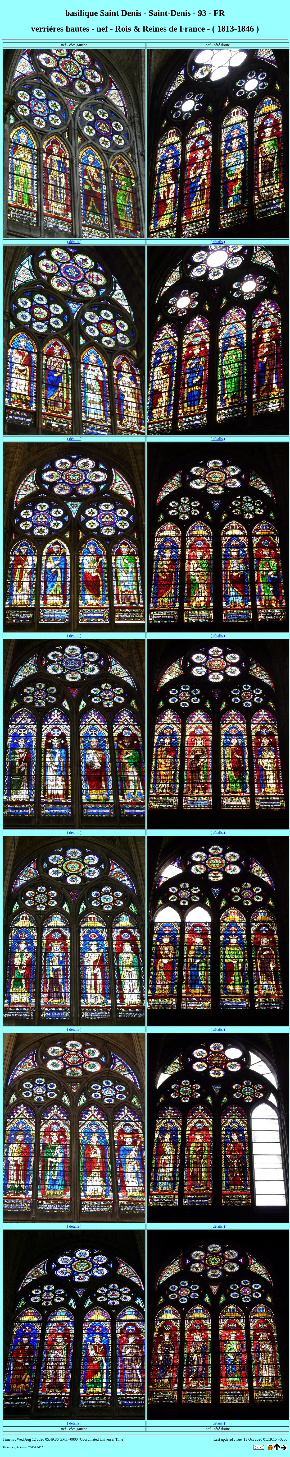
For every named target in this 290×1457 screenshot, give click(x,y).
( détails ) (74, 242)
